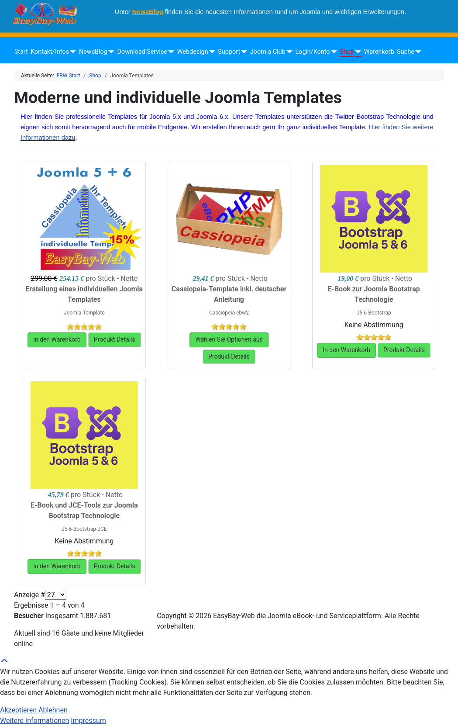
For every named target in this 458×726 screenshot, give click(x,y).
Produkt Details (114, 339)
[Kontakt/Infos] (71, 52)
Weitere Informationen (34, 720)
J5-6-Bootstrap (374, 313)
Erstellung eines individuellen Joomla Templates (84, 294)
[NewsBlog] (109, 52)
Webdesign (192, 51)
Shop (347, 51)
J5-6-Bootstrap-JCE (84, 529)
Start (21, 51)
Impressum (88, 720)
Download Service (142, 51)
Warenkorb (379, 51)
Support (229, 51)
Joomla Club (268, 51)
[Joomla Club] (288, 52)
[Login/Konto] (332, 52)
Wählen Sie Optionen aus (229, 339)
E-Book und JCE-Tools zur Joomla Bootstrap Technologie (84, 510)
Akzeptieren (18, 710)
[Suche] (416, 52)
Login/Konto (312, 51)
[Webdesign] (210, 52)
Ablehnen (53, 710)
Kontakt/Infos (50, 51)
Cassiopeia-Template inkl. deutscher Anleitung (229, 294)
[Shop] (356, 52)
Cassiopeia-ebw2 (229, 313)
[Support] (242, 52)
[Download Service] (169, 52)
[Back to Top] (229, 661)
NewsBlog (147, 11)
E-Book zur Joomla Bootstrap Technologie (374, 294)
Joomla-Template (84, 313)
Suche (405, 51)
